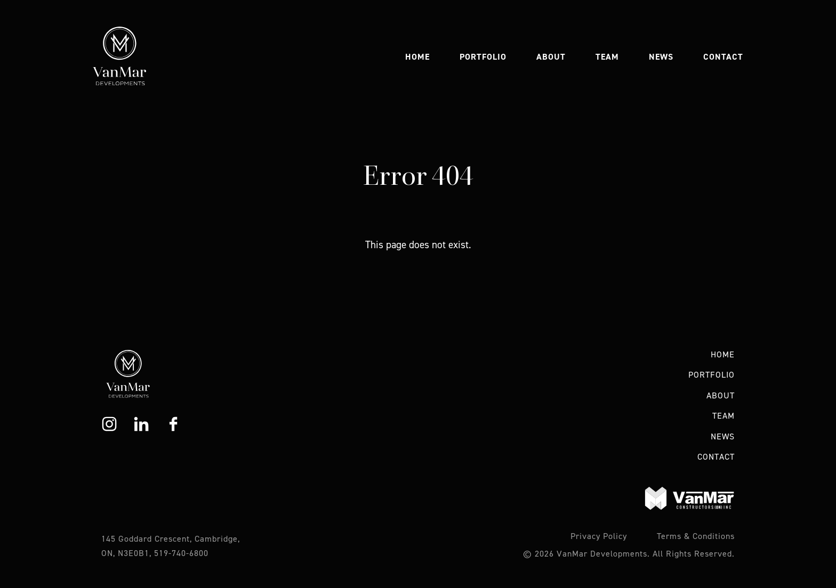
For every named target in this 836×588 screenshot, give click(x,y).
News (661, 57)
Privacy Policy (598, 536)
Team (607, 57)
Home (417, 57)
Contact (723, 57)
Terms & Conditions (696, 536)
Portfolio (483, 57)
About (551, 57)
